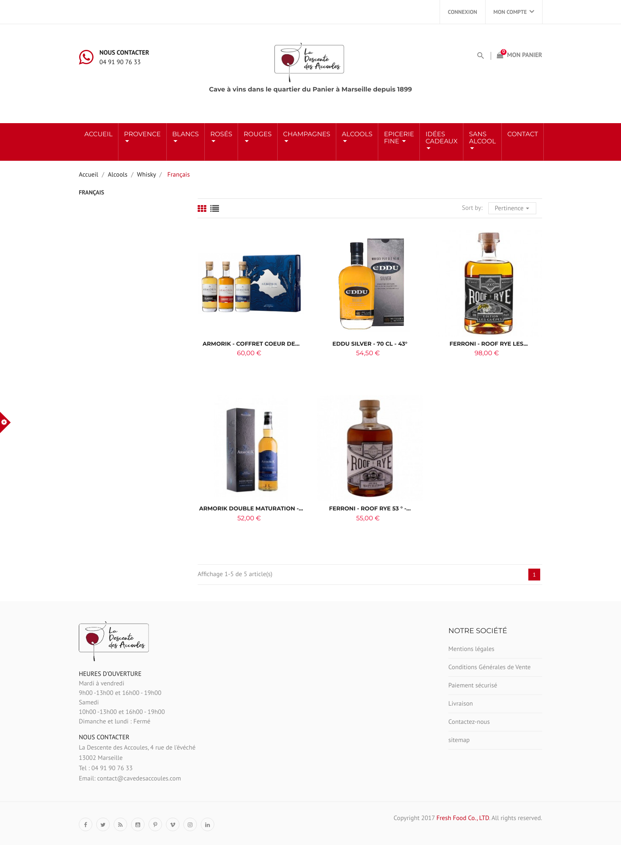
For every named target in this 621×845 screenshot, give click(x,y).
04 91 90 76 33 (120, 62)
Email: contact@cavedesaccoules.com (130, 778)
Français (91, 192)
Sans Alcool (482, 138)
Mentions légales (471, 649)
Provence (142, 134)
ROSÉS (221, 134)
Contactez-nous (469, 722)
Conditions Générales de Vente (489, 667)
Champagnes (306, 134)
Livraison (460, 703)
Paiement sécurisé (472, 685)
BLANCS (185, 134)
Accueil (98, 134)
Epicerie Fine (399, 138)
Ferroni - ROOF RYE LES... (489, 343)
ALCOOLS (357, 134)
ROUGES (258, 134)
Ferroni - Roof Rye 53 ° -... (370, 508)
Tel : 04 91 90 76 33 (106, 768)
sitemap (459, 740)
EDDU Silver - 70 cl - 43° (369, 343)
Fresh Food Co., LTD (462, 818)
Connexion (462, 11)
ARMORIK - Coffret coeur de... (251, 343)
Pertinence (513, 207)
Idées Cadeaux (441, 138)
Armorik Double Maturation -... (251, 508)
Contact (522, 134)
